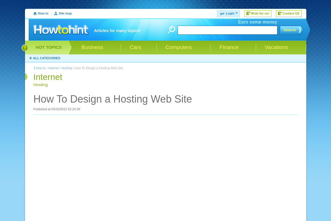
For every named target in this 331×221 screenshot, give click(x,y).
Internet (53, 68)
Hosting (66, 68)
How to (43, 13)
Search (290, 30)
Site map (65, 13)
